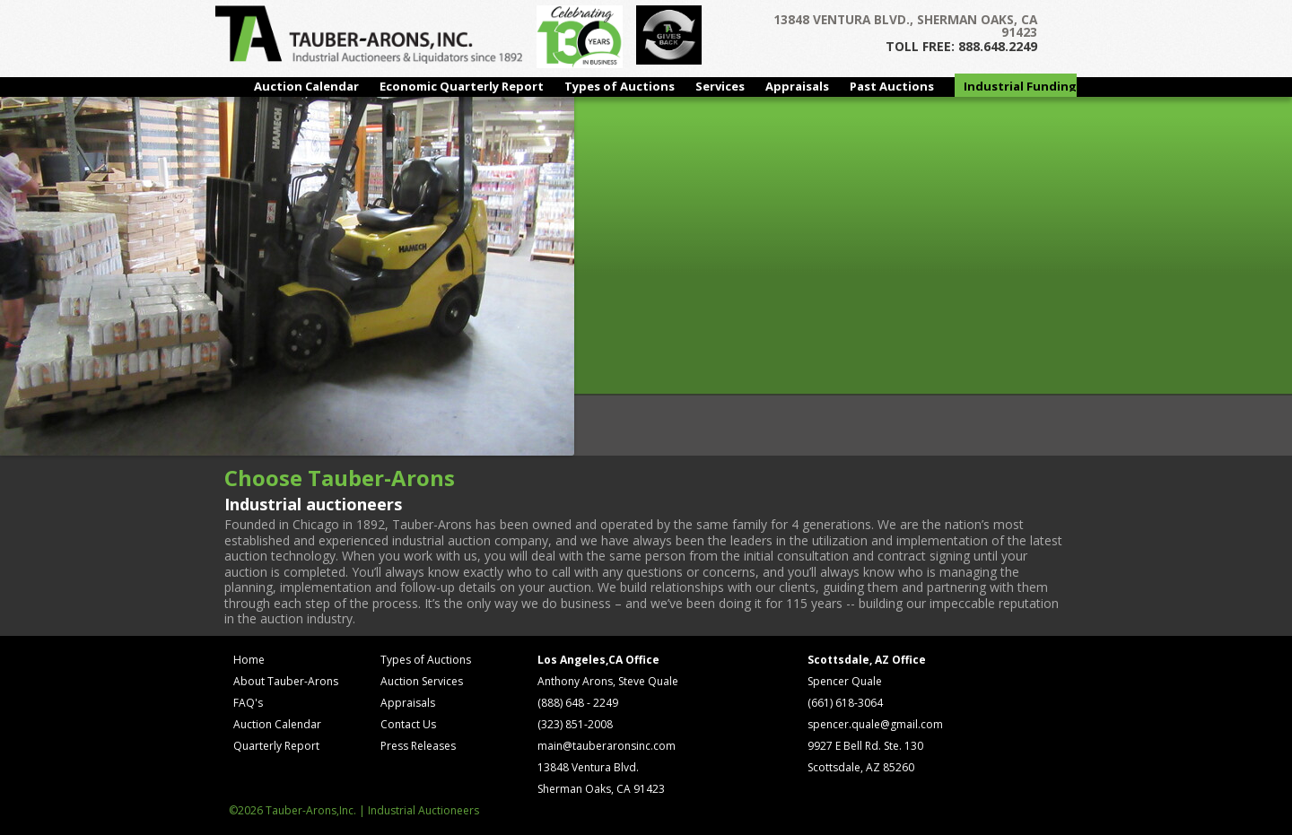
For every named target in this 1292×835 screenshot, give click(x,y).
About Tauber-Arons (285, 681)
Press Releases (418, 745)
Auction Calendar (306, 86)
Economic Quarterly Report (462, 86)
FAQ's (248, 702)
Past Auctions (892, 86)
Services (720, 86)
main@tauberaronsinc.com (606, 745)
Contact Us (408, 724)
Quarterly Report (276, 745)
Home (249, 659)
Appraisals (797, 86)
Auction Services (421, 681)
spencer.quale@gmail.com (875, 724)
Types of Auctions (619, 86)
